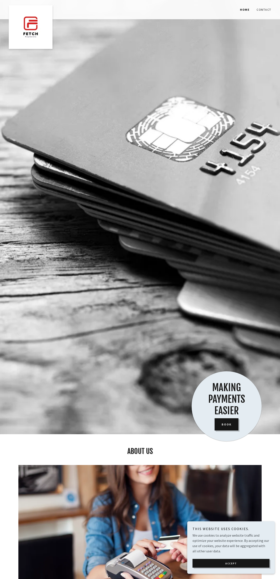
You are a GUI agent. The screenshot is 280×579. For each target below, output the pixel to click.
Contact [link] (264, 10)
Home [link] (245, 10)
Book (226, 424)
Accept (231, 563)
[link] (41, 7)
